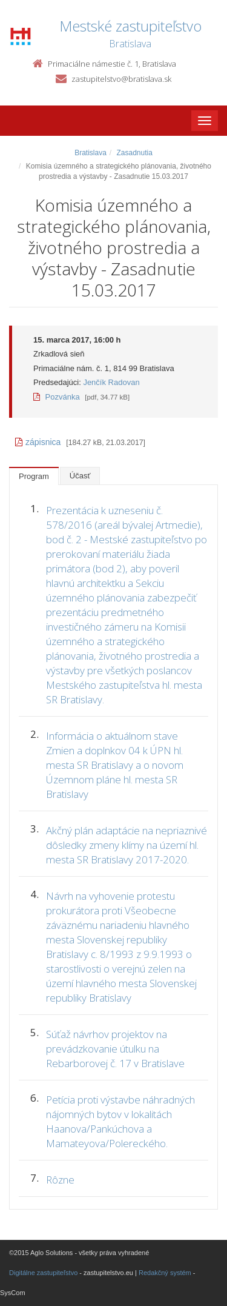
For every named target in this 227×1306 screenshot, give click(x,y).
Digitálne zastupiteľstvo (43, 1272)
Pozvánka (56, 396)
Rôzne (60, 1180)
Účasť (80, 475)
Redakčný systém (165, 1272)
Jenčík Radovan (111, 382)
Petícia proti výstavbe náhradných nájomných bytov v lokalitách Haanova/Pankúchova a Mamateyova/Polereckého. (120, 1121)
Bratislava (90, 153)
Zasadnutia (134, 153)
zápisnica (38, 442)
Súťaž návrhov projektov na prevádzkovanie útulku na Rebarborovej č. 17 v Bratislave (115, 1048)
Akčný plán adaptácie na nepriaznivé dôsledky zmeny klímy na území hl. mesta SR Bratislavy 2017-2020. (126, 844)
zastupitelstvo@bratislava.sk (121, 78)
